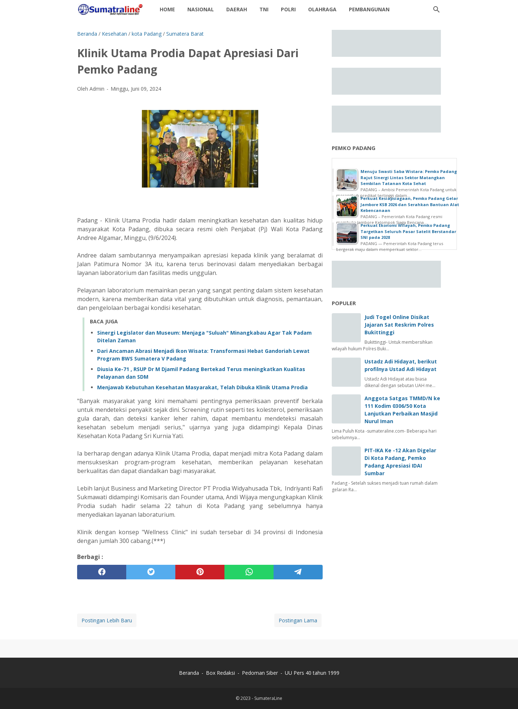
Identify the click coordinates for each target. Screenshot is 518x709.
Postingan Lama (298, 620)
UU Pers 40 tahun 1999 (312, 672)
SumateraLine (268, 698)
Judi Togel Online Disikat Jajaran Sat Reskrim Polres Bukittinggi (399, 325)
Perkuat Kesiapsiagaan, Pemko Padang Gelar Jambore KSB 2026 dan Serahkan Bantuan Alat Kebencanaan (409, 204)
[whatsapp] (249, 572)
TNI (263, 9)
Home (167, 9)
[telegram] (298, 572)
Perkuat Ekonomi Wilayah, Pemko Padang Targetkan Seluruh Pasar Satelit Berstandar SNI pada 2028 (408, 231)
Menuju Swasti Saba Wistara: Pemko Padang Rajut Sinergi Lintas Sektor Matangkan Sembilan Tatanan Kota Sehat (408, 177)
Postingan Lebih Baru (106, 620)
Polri (288, 9)
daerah (236, 9)
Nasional (200, 9)
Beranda (189, 672)
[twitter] (150, 572)
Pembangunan (369, 9)
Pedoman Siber (260, 672)
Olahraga (322, 9)
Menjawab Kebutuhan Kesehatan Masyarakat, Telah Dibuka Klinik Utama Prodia (202, 387)
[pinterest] (199, 572)
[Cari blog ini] (436, 9)
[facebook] (101, 572)
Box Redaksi (221, 672)
